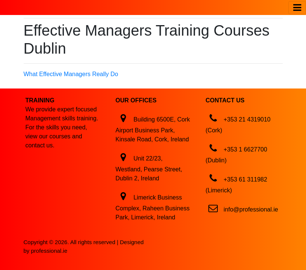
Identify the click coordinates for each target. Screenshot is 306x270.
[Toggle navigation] (297, 7)
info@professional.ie (251, 209)
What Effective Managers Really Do (71, 74)
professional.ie (49, 251)
